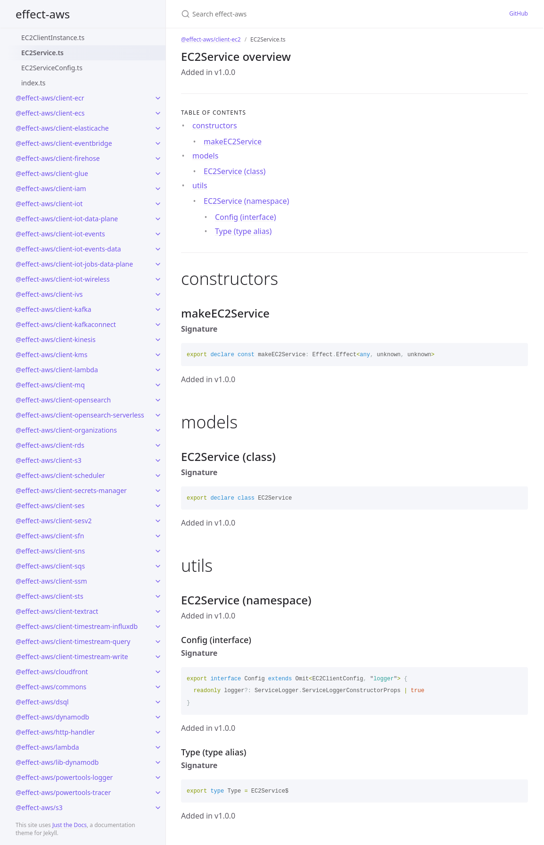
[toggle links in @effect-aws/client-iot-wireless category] (157, 279)
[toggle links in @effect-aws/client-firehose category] (157, 158)
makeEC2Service (233, 141)
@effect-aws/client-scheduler (60, 475)
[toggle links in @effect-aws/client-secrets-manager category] (157, 490)
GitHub (518, 13)
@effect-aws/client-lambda (57, 369)
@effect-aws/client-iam (51, 188)
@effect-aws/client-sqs (50, 565)
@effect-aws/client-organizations (66, 430)
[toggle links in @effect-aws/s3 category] (157, 807)
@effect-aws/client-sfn (50, 535)
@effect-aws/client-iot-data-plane (67, 218)
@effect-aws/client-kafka (53, 309)
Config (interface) (245, 217)
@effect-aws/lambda (47, 747)
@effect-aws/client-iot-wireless (63, 279)
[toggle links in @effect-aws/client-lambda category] (157, 369)
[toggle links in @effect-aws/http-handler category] (157, 732)
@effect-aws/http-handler (55, 732)
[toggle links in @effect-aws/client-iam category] (157, 188)
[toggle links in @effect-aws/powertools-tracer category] (157, 792)
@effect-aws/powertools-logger (64, 777)
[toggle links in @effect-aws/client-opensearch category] (157, 400)
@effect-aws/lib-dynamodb (57, 762)
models (205, 156)
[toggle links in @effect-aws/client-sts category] (157, 596)
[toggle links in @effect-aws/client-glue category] (157, 173)
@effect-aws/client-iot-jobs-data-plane (74, 263)
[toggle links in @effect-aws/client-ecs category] (157, 113)
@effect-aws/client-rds (50, 445)
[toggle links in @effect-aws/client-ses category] (157, 505)
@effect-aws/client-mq (50, 384)
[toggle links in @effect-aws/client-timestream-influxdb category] (157, 626)
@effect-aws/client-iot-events (60, 233)
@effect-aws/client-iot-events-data (68, 248)
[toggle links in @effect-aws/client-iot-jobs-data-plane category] (157, 264)
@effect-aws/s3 (39, 807)
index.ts (33, 82)
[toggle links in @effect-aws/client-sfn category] (157, 536)
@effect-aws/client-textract (57, 611)
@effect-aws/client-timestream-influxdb (77, 626)
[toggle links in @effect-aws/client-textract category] (157, 611)
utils (199, 185)
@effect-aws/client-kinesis (56, 339)
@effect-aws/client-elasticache (62, 128)
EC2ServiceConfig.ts (51, 67)
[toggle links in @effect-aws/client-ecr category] (157, 98)
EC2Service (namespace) (246, 201)
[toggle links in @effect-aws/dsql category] (157, 702)
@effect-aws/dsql (42, 701)
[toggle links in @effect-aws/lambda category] (157, 747)
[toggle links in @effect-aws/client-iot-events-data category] (157, 249)
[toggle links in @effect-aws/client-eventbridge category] (157, 143)
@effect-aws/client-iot (49, 203)
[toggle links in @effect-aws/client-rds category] (157, 445)
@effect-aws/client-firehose (58, 158)
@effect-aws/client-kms (51, 354)
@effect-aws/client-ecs (50, 113)
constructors (214, 125)
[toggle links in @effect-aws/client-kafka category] (157, 309)
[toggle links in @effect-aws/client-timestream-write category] (157, 656)
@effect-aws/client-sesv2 (54, 520)
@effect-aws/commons (51, 686)
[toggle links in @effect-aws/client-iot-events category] (157, 234)
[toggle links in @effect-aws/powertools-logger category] (157, 777)
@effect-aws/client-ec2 (211, 39)
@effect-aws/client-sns (50, 550)
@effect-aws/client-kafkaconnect (66, 324)
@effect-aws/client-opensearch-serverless (80, 414)
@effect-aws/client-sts (49, 596)
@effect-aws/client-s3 (49, 460)
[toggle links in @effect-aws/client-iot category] (157, 203)
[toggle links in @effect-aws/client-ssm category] (157, 581)
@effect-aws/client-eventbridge (64, 143)
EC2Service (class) (234, 171)
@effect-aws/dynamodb (52, 716)
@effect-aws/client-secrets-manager (71, 490)
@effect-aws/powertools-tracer (63, 792)
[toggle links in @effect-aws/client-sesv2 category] (157, 520)
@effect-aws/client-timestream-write (72, 656)
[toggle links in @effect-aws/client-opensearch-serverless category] (157, 415)
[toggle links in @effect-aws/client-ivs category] (157, 294)
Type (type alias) (243, 231)
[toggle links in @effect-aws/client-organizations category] (157, 430)
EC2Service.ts (42, 52)
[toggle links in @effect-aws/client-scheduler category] (157, 475)
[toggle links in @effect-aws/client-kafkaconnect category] (157, 324)
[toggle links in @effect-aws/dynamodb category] (157, 717)
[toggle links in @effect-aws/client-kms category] (157, 354)
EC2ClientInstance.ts (52, 37)
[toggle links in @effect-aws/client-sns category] (157, 551)
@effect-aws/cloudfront (52, 671)
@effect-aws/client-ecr (50, 97)
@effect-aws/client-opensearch (63, 399)
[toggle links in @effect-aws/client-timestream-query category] (157, 641)
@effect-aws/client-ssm (51, 581)
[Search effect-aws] (272, 14)
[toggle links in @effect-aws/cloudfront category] (157, 671)
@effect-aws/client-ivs (49, 294)
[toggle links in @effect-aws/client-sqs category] (157, 566)
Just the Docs (69, 825)
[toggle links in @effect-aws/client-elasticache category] (157, 128)
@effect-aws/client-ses (50, 505)
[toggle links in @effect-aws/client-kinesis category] (157, 339)
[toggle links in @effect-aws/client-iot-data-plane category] (157, 218)
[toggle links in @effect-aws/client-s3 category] (157, 460)
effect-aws (43, 14)
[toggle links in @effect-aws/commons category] (157, 686)
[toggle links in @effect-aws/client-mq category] (157, 385)
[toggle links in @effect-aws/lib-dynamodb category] (157, 762)
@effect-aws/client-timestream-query (73, 641)
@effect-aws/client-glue (52, 173)
